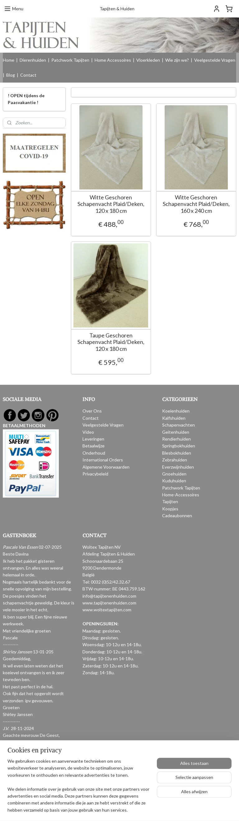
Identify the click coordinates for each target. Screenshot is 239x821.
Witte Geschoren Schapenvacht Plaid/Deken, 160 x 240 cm (196, 204)
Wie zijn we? (177, 60)
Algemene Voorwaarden (105, 467)
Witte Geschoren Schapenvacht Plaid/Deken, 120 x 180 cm (110, 204)
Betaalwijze (93, 445)
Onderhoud (93, 453)
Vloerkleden (148, 60)
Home (8, 60)
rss (112, 810)
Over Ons (92, 410)
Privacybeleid (95, 473)
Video (88, 432)
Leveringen (93, 439)
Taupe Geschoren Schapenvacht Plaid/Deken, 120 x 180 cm (110, 342)
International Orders (102, 459)
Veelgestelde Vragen (214, 60)
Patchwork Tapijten (70, 60)
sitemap (101, 810)
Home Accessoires (113, 60)
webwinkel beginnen (134, 810)
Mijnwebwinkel (184, 810)
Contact (28, 75)
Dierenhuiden (33, 60)
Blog (10, 75)
